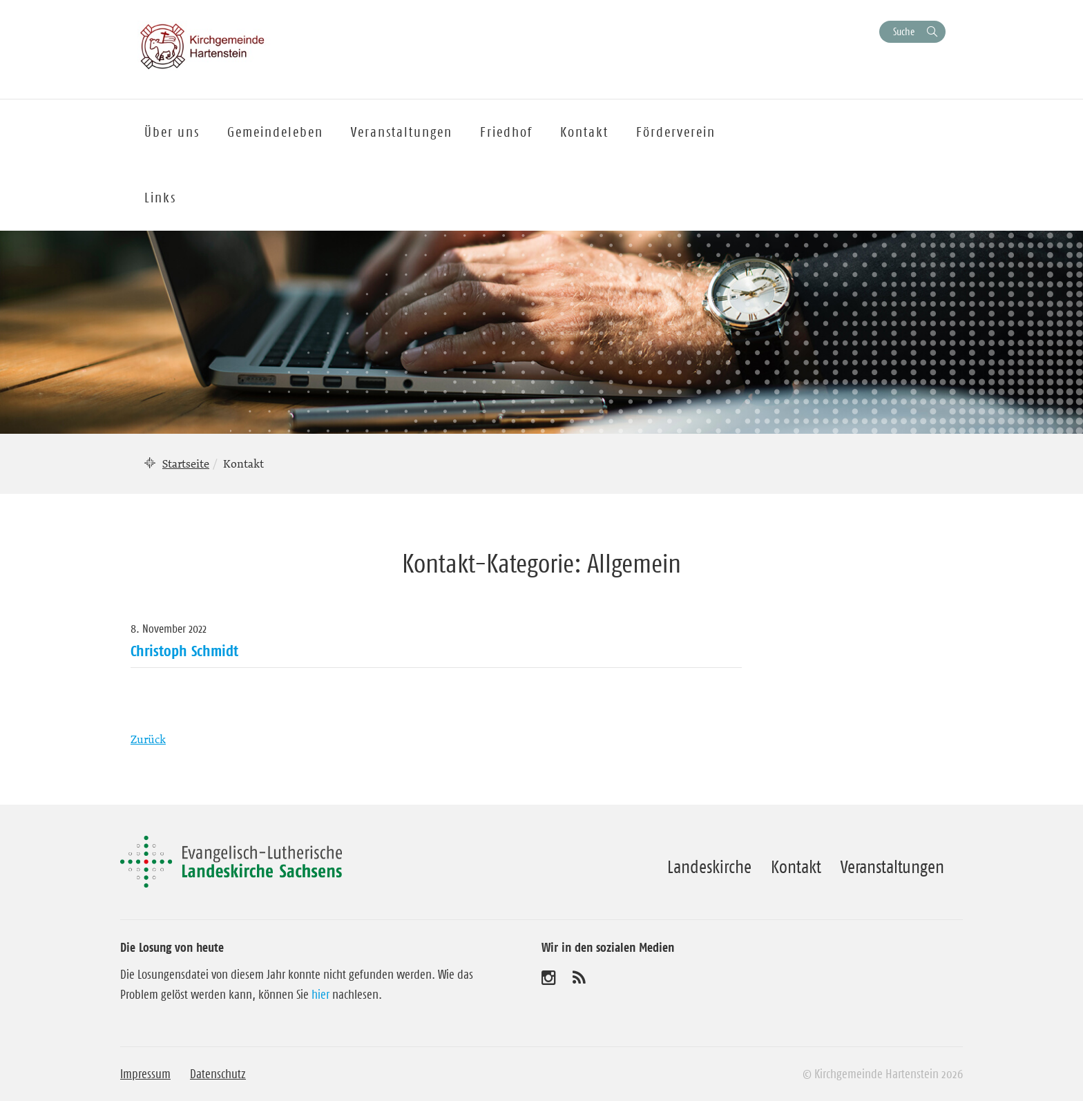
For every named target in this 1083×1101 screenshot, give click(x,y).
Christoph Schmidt (184, 650)
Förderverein (676, 132)
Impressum (145, 1074)
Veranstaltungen (892, 867)
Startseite (185, 463)
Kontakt (796, 867)
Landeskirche (709, 867)
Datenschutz (218, 1074)
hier (320, 994)
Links (160, 197)
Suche (903, 31)
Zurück (148, 739)
